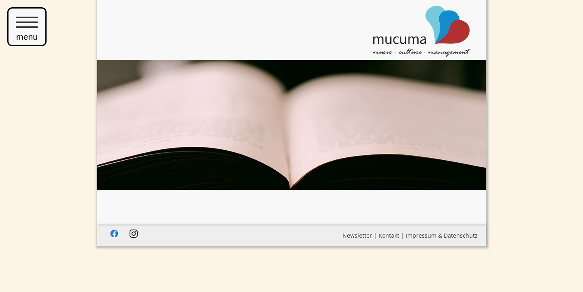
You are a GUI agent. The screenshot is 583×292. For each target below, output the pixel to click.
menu (27, 26)
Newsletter (357, 235)
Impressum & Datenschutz (442, 235)
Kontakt (389, 235)
